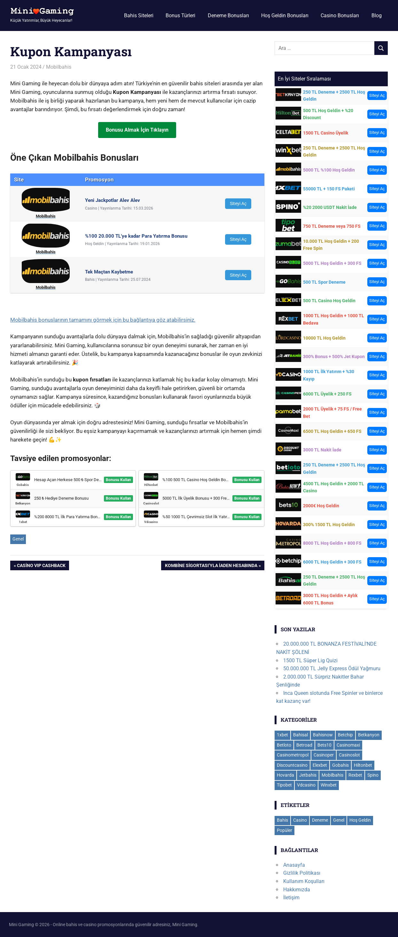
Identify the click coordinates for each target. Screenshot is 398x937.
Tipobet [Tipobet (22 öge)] (284, 784)
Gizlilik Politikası (301, 873)
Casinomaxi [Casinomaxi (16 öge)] (348, 745)
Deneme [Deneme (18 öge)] (320, 820)
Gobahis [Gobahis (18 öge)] (340, 765)
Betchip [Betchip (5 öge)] (345, 734)
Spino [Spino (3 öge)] (372, 775)
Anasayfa (294, 865)
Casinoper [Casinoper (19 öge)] (324, 754)
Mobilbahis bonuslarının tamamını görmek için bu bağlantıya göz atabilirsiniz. (102, 320)
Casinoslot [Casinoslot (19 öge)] (349, 754)
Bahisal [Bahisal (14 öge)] (300, 734)
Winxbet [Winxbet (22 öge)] (329, 784)
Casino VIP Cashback (41, 566)
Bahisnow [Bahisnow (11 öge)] (323, 734)
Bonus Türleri (180, 15)
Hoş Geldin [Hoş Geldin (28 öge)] (360, 820)
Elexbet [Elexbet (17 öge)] (320, 765)
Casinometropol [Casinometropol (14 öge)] (292, 754)
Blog (376, 15)
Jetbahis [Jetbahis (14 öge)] (307, 775)
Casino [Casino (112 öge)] (300, 820)
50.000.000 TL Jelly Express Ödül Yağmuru (331, 668)
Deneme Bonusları (228, 15)
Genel (18, 538)
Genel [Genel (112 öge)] (338, 820)
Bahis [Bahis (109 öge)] (282, 820)
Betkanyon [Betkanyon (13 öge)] (368, 734)
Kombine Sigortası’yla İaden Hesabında (211, 566)
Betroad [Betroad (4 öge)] (304, 745)
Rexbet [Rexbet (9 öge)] (355, 775)
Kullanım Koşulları (303, 881)
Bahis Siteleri (138, 15)
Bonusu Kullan (118, 480)
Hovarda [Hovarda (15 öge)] (285, 775)
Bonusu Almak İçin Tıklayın (137, 130)
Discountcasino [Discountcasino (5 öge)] (292, 765)
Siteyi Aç (238, 203)
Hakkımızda (296, 890)
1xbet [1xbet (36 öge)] (282, 734)
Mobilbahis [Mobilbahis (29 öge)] (332, 775)
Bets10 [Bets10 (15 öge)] (324, 745)
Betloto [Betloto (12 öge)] (284, 745)
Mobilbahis (58, 67)
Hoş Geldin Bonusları (284, 15)
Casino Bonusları (340, 15)
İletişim (291, 898)
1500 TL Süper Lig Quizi (310, 660)
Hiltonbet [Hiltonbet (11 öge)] (363, 765)
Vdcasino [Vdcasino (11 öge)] (306, 784)
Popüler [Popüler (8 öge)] (284, 830)
